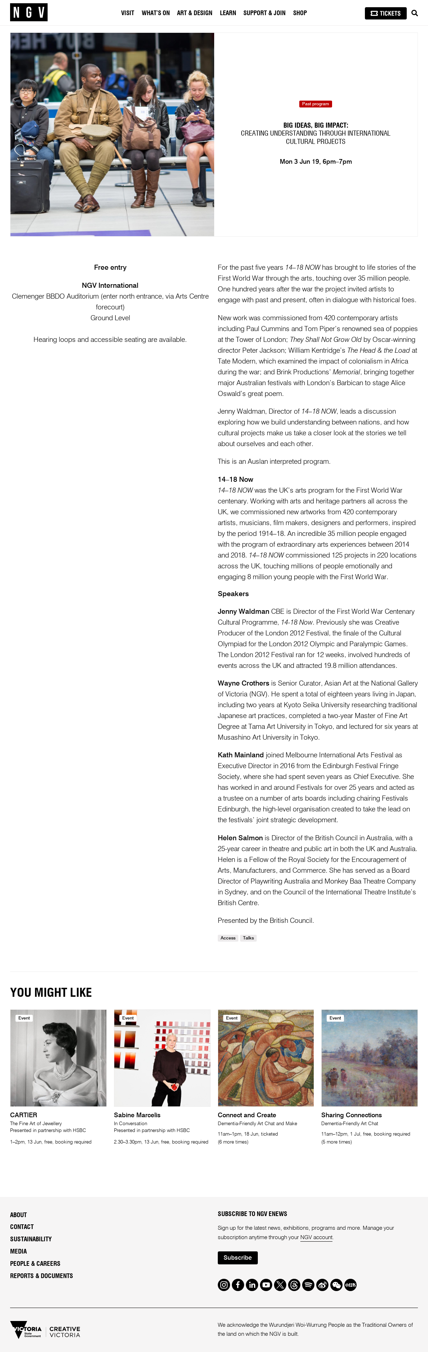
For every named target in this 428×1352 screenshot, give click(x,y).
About (18, 1215)
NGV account (316, 1238)
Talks (248, 938)
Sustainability (31, 1239)
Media (18, 1251)
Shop (300, 13)
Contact (22, 1227)
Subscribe (238, 1258)
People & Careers (35, 1264)
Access (228, 938)
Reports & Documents (41, 1276)
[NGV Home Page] (29, 12)
